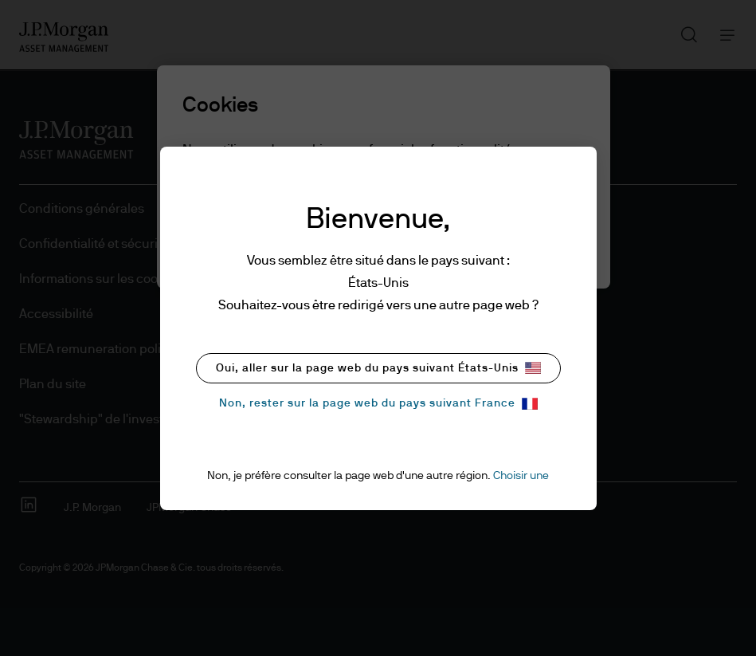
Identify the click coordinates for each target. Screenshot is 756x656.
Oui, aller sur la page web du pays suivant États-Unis (378, 368)
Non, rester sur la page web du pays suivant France (378, 404)
